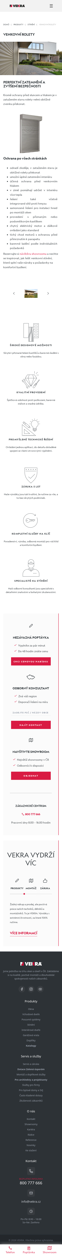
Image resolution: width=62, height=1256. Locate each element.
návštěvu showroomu (33, 253)
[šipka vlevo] (13, 293)
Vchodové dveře (31, 1014)
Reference (31, 1139)
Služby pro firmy (31, 1084)
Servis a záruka (31, 1064)
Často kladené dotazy (31, 1095)
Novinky (31, 1145)
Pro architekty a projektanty (31, 1079)
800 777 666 (30, 814)
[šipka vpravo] (48, 293)
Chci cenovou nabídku (31, 661)
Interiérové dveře (31, 1030)
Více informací (23, 933)
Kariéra (31, 1129)
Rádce (31, 1134)
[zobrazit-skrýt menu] (51, 6)
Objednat (30, 775)
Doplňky (30, 1040)
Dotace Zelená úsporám (31, 1069)
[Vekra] (17, 6)
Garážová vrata (31, 1035)
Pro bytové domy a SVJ (31, 1090)
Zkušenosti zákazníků (31, 1100)
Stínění (31, 1024)
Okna (31, 1009)
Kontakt (31, 1119)
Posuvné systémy (31, 1019)
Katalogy (31, 1045)
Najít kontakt (31, 724)
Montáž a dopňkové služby (31, 1074)
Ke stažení (31, 1150)
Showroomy (30, 1124)
